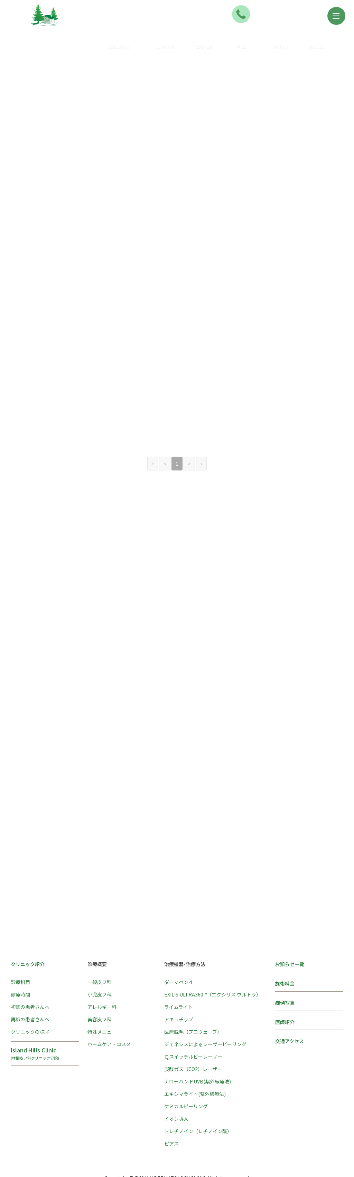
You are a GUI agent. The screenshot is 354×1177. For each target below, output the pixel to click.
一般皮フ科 (99, 948)
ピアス (171, 1110)
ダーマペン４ (178, 948)
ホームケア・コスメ (109, 1011)
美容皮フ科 (99, 986)
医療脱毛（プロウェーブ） (193, 998)
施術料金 (254, 42)
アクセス (330, 42)
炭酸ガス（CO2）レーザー (193, 1035)
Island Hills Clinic (45, 1020)
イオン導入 (176, 1085)
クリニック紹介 (132, 42)
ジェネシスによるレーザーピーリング (205, 1011)
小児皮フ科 (99, 961)
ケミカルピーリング (186, 1073)
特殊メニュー (102, 998)
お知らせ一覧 (289, 930)
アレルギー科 (102, 973)
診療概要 (178, 37)
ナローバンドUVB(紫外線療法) (197, 1048)
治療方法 (216, 37)
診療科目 (20, 948)
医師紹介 (285, 988)
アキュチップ (178, 986)
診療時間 (20, 961)
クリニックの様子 (30, 998)
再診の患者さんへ (30, 986)
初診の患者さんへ (30, 973)
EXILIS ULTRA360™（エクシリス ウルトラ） (212, 961)
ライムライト (178, 973)
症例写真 (292, 42)
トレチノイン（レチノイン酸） (198, 1098)
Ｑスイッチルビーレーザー (193, 1023)
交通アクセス (289, 1008)
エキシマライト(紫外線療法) (195, 1060)
